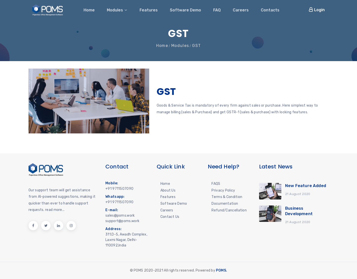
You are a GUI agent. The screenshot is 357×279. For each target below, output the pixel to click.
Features (149, 10)
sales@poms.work (120, 215)
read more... (55, 210)
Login (316, 9)
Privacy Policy (223, 190)
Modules (117, 10)
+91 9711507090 (119, 189)
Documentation (224, 203)
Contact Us (169, 217)
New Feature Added (305, 185)
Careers (241, 10)
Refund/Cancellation (229, 210)
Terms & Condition (226, 197)
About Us (168, 190)
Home (89, 10)
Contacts (270, 10)
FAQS (215, 184)
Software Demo (185, 10)
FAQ (217, 10)
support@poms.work (122, 221)
